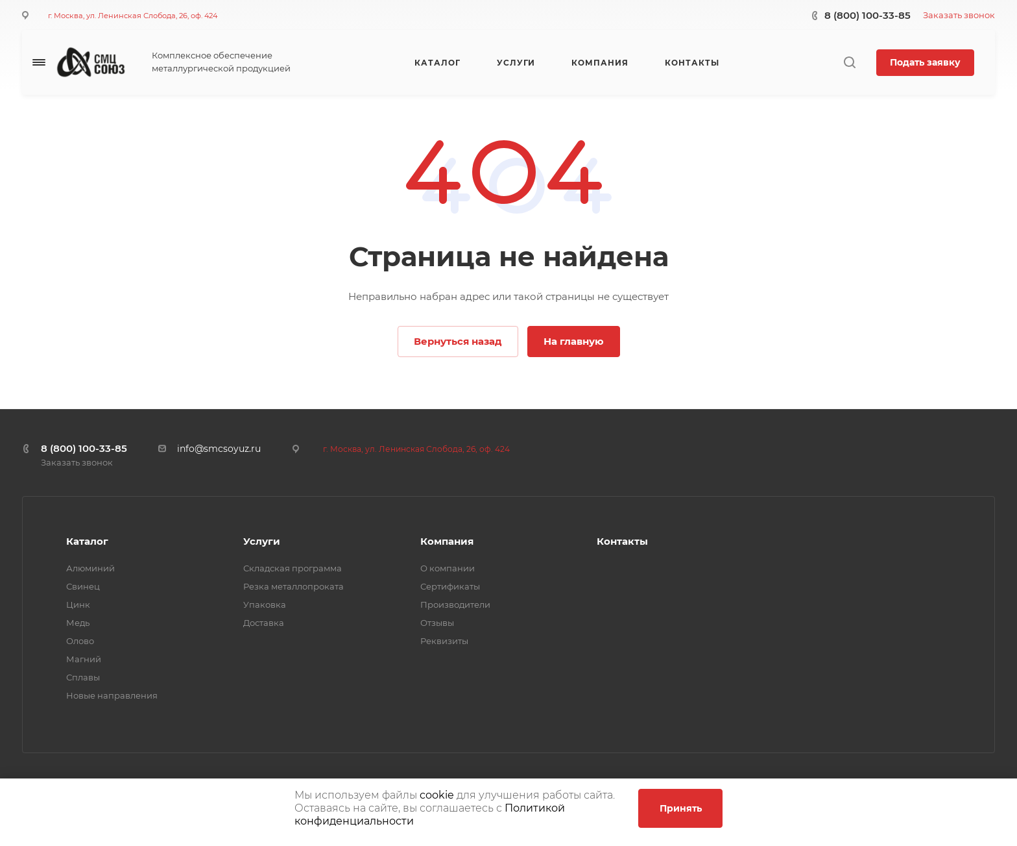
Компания (446, 541)
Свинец (83, 586)
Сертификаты (450, 586)
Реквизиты (444, 641)
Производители (455, 604)
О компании (447, 568)
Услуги (261, 541)
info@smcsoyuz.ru (219, 448)
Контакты (622, 541)
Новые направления (112, 695)
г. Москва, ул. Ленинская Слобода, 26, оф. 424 (132, 15)
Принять (681, 808)
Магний (83, 659)
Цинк (78, 604)
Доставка (263, 622)
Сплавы (83, 677)
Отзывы (437, 622)
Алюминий (90, 568)
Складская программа (292, 568)
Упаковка (264, 604)
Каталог (87, 541)
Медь (78, 622)
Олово (80, 641)
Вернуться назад (458, 341)
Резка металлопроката (293, 586)
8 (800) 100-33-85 (867, 15)
